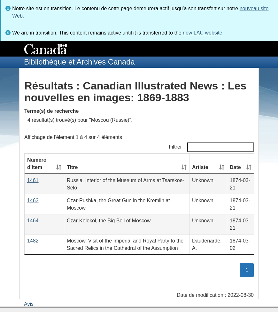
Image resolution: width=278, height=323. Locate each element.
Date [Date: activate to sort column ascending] (235, 167)
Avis (29, 304)
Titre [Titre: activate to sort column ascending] (72, 167)
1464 (33, 220)
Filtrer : (211, 147)
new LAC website (202, 32)
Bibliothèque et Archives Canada (79, 62)
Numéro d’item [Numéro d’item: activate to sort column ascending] (36, 163)
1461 (33, 180)
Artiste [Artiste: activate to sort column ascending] (200, 167)
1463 (33, 200)
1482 (33, 240)
